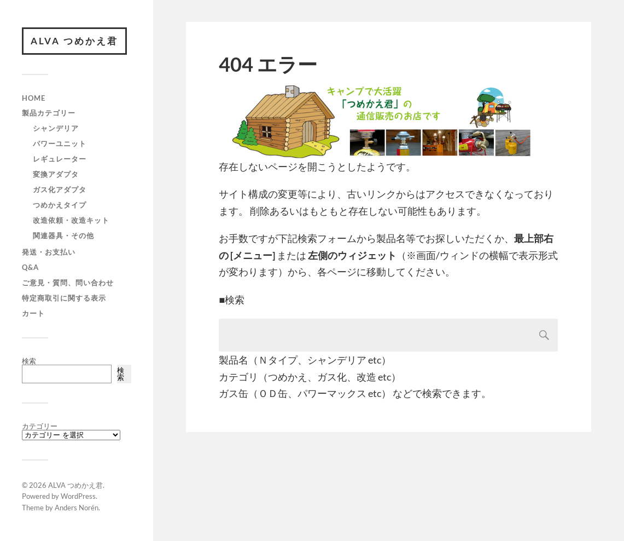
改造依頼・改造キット (71, 220)
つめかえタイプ (59, 204)
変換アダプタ (56, 174)
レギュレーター (59, 158)
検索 (29, 360)
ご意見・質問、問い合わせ (68, 282)
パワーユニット (59, 143)
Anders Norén (76, 507)
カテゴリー (39, 426)
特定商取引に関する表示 (64, 297)
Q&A (30, 267)
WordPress (78, 496)
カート (33, 313)
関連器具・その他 (63, 235)
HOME (33, 98)
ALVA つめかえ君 (74, 41)
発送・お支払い (48, 252)
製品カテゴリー (48, 112)
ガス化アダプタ (59, 189)
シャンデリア (56, 128)
